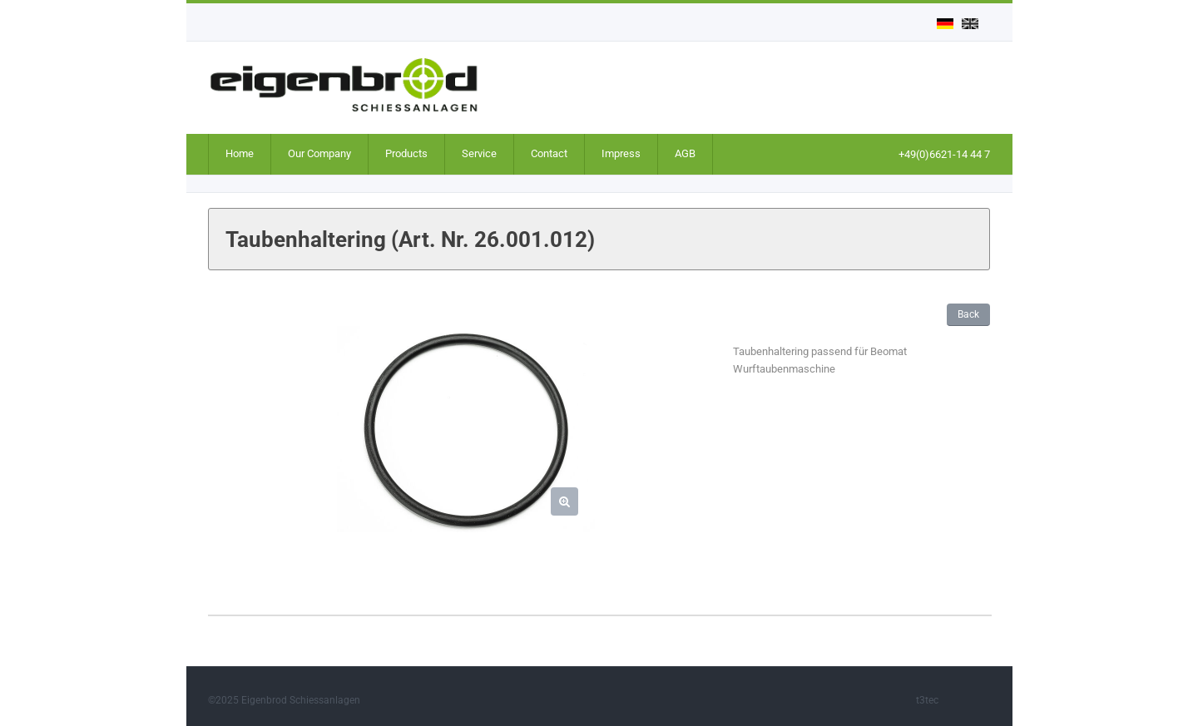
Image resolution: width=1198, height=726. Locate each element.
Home (239, 153)
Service (479, 153)
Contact (549, 153)
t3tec (927, 700)
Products (406, 153)
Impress (621, 153)
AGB (685, 153)
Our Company (319, 153)
